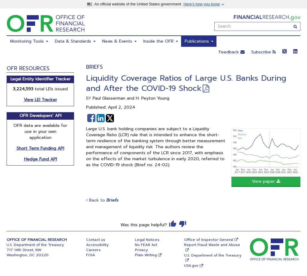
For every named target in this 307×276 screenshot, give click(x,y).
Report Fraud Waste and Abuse (212, 245)
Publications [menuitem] (199, 41)
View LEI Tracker (40, 100)
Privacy (141, 250)
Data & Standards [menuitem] (75, 41)
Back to (102, 200)
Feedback (232, 52)
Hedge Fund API (40, 159)
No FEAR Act (146, 245)
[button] (91, 118)
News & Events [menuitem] (119, 41)
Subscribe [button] (263, 52)
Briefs (94, 67)
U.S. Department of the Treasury (212, 255)
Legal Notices (147, 239)
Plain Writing (146, 255)
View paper (266, 181)
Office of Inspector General (208, 239)
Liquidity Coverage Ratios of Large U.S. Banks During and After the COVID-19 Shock (186, 83)
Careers (93, 250)
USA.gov (191, 265)
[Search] (295, 26)
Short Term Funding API (40, 148)
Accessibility (97, 245)
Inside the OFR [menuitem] (160, 41)
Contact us (95, 239)
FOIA (90, 255)
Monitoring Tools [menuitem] (29, 41)
